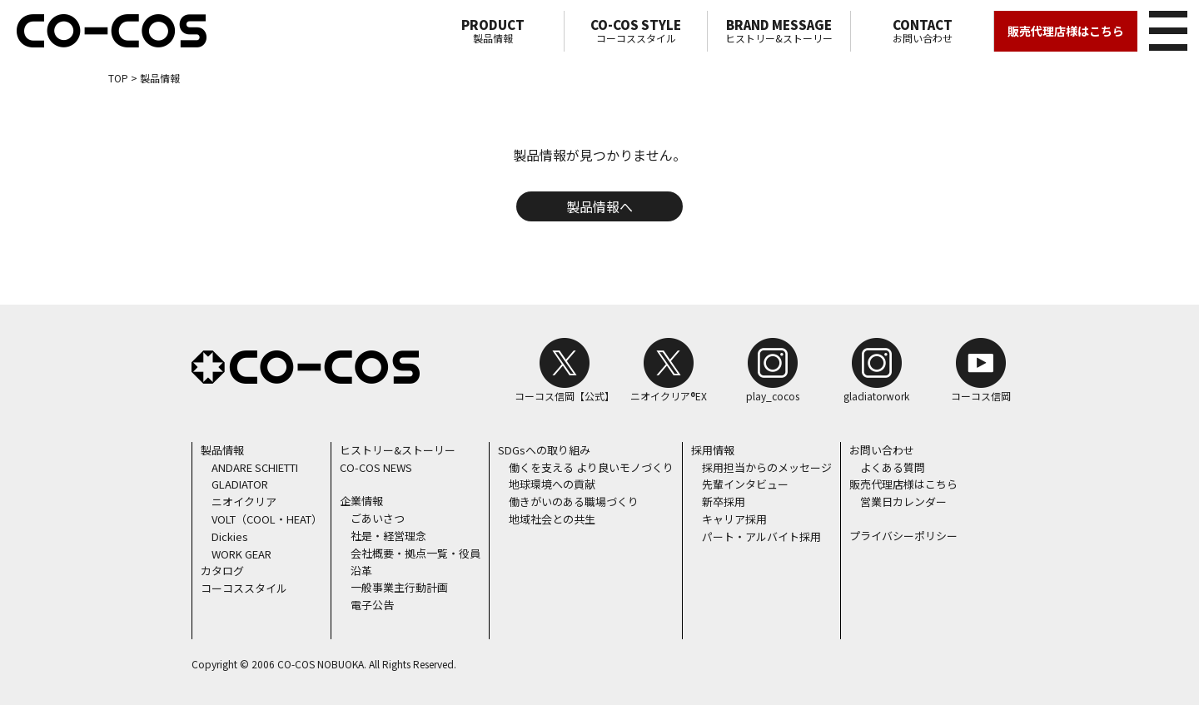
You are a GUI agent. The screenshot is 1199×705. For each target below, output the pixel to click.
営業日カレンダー (903, 501)
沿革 (361, 570)
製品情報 (492, 30)
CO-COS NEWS (376, 467)
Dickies (229, 536)
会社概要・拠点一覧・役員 (415, 553)
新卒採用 (723, 501)
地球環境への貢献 (552, 484)
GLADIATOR (239, 484)
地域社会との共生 (552, 519)
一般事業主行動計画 (399, 587)
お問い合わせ (922, 30)
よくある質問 (892, 467)
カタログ (222, 570)
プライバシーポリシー (903, 536)
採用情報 (712, 450)
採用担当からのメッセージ (767, 467)
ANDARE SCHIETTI (254, 467)
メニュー (1165, 28)
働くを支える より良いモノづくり (591, 467)
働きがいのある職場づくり (574, 501)
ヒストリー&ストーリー (779, 30)
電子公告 (372, 605)
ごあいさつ (378, 518)
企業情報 (361, 501)
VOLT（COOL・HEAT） (266, 519)
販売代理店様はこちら (1065, 30)
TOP (118, 78)
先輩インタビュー (745, 484)
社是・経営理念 (388, 536)
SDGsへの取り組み (544, 450)
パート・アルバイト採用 (761, 536)
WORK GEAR (241, 554)
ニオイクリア (243, 501)
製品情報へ (599, 206)
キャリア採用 (734, 519)
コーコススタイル (636, 30)
